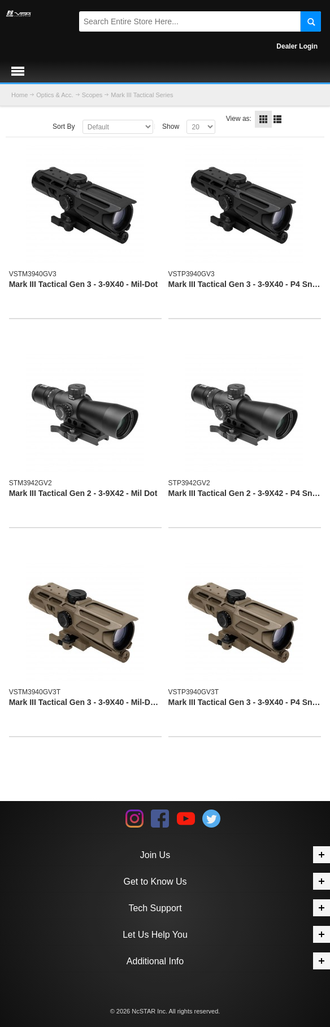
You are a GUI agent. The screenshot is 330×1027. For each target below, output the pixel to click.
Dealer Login (297, 46)
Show (170, 126)
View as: (238, 119)
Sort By (64, 126)
